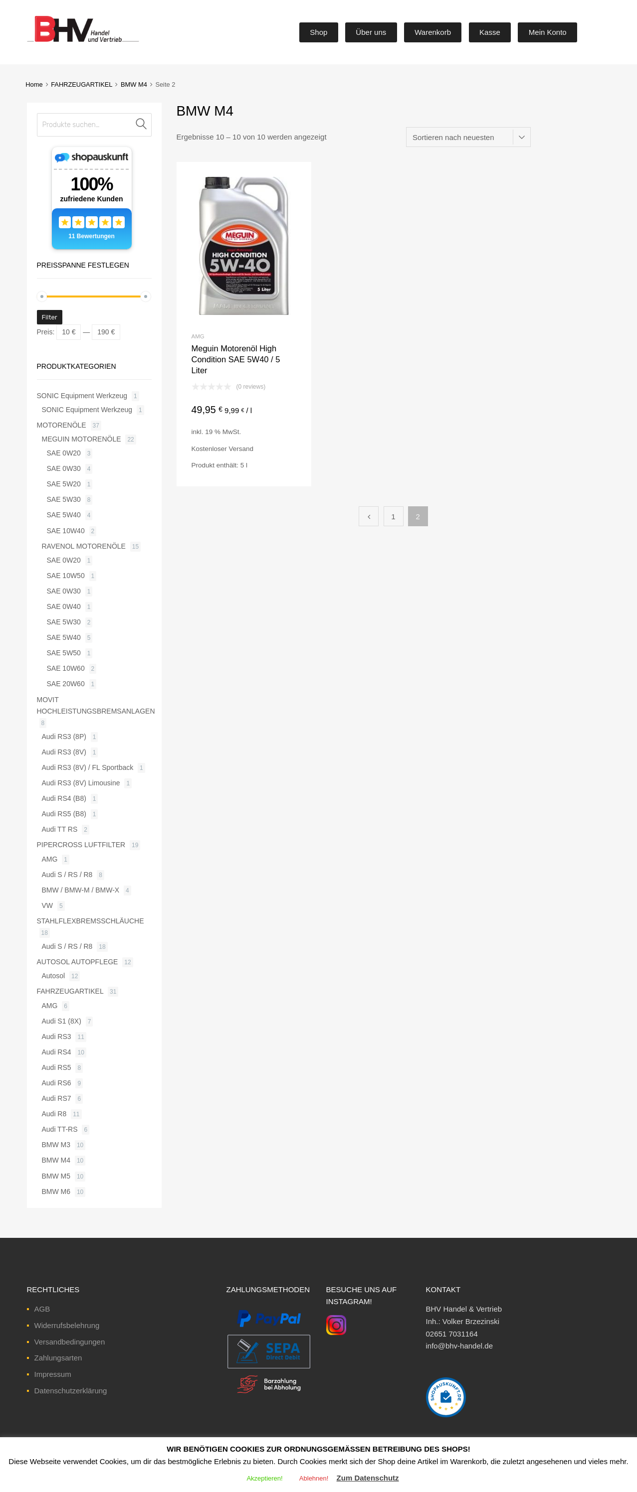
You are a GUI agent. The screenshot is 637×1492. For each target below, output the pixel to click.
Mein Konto (548, 32)
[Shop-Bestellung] (468, 137)
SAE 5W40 (64, 515)
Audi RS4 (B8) (64, 798)
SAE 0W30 (64, 468)
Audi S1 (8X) (61, 1021)
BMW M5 (56, 1176)
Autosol (53, 976)
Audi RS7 (56, 1098)
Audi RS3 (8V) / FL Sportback (88, 767)
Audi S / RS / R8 (67, 875)
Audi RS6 (56, 1083)
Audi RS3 (56, 1037)
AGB (42, 1309)
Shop (318, 32)
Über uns (371, 32)
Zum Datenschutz (368, 1478)
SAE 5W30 (64, 499)
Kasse (489, 32)
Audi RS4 (56, 1052)
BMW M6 (56, 1191)
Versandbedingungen (69, 1342)
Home (33, 84)
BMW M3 (56, 1145)
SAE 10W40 (66, 531)
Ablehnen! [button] (314, 1478)
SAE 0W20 (64, 453)
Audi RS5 (56, 1067)
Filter (49, 317)
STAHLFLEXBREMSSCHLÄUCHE (90, 921)
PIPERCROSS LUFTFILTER (81, 845)
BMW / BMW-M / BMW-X (81, 890)
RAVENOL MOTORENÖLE (84, 546)
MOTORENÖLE (61, 425)
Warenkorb (433, 32)
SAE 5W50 (64, 653)
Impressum (52, 1374)
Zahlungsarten (58, 1357)
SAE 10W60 (66, 668)
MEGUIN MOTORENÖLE (81, 439)
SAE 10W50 (66, 576)
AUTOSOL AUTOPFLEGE (77, 962)
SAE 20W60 (66, 684)
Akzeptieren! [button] (264, 1478)
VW (47, 905)
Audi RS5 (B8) (64, 814)
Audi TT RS (60, 829)
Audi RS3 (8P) (64, 737)
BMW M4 (134, 84)
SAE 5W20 (64, 484)
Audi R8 (54, 1114)
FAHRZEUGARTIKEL (81, 84)
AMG (198, 336)
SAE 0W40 (64, 606)
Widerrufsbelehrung (67, 1325)
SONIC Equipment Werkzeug (82, 396)
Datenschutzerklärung (70, 1390)
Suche (142, 125)
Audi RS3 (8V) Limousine (81, 783)
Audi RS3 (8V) (64, 752)
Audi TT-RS (60, 1129)
